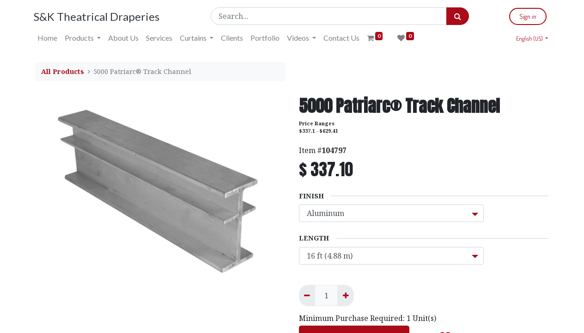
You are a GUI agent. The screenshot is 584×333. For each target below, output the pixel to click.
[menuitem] (49, 38)
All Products (62, 71)
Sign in (526, 16)
